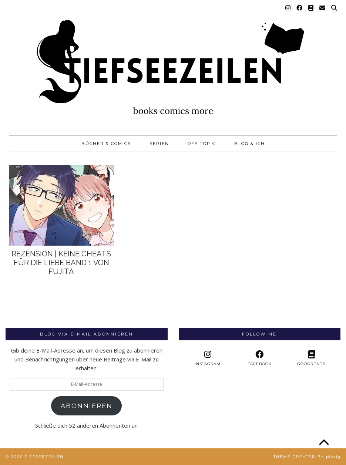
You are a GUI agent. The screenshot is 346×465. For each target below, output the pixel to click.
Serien (159, 143)
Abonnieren (86, 406)
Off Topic (202, 143)
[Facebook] (299, 8)
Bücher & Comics (106, 143)
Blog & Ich (249, 143)
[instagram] (208, 358)
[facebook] (259, 358)
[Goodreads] (311, 8)
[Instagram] (288, 8)
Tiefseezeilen (44, 456)
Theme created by (306, 456)
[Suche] (334, 8)
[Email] (322, 8)
